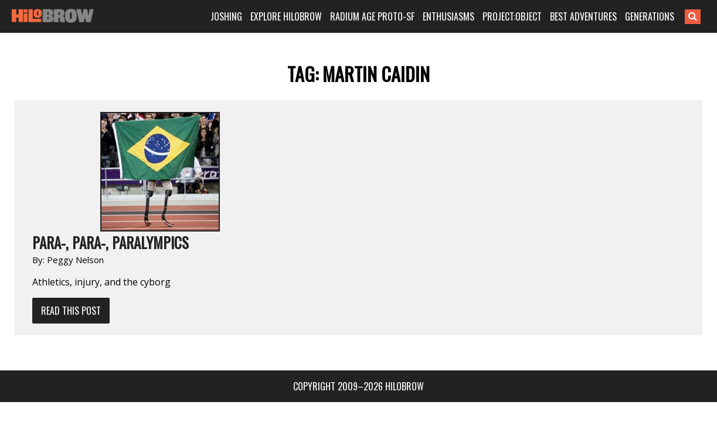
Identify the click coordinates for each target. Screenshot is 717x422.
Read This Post (196, 191)
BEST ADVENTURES (597, 16)
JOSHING (240, 16)
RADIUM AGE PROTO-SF (386, 16)
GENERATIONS (663, 16)
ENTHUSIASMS (462, 16)
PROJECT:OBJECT (526, 16)
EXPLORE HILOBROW (300, 16)
